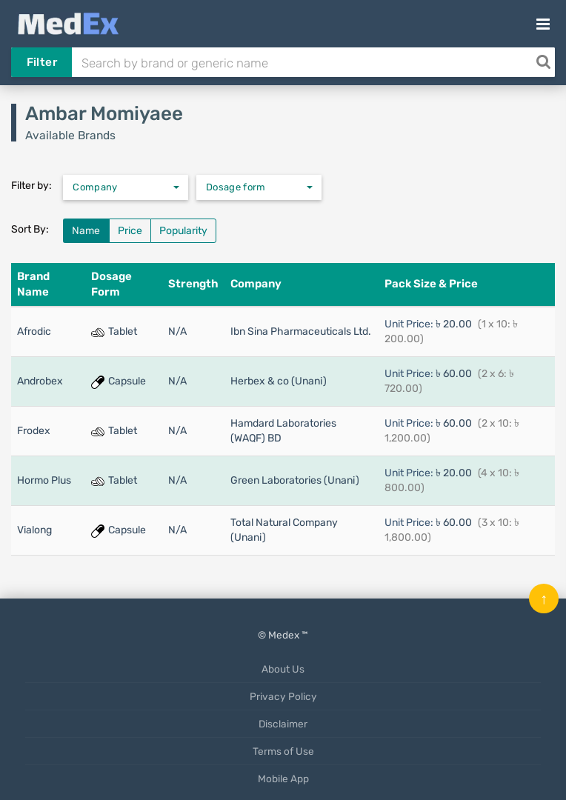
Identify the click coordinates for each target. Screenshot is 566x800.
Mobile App (283, 778)
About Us (283, 669)
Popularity (183, 230)
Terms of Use (283, 751)
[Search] (543, 62)
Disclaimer (283, 724)
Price (130, 230)
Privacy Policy (283, 696)
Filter (42, 62)
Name (86, 230)
